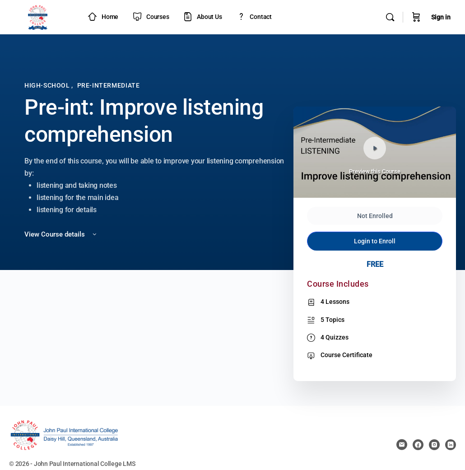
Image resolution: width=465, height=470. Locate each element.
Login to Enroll (374, 241)
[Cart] (416, 17)
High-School (47, 85)
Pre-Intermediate (108, 85)
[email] (401, 444)
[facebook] (418, 444)
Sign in (441, 17)
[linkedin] (450, 444)
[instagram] (434, 444)
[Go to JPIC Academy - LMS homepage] (38, 16)
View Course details (61, 234)
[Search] (390, 17)
